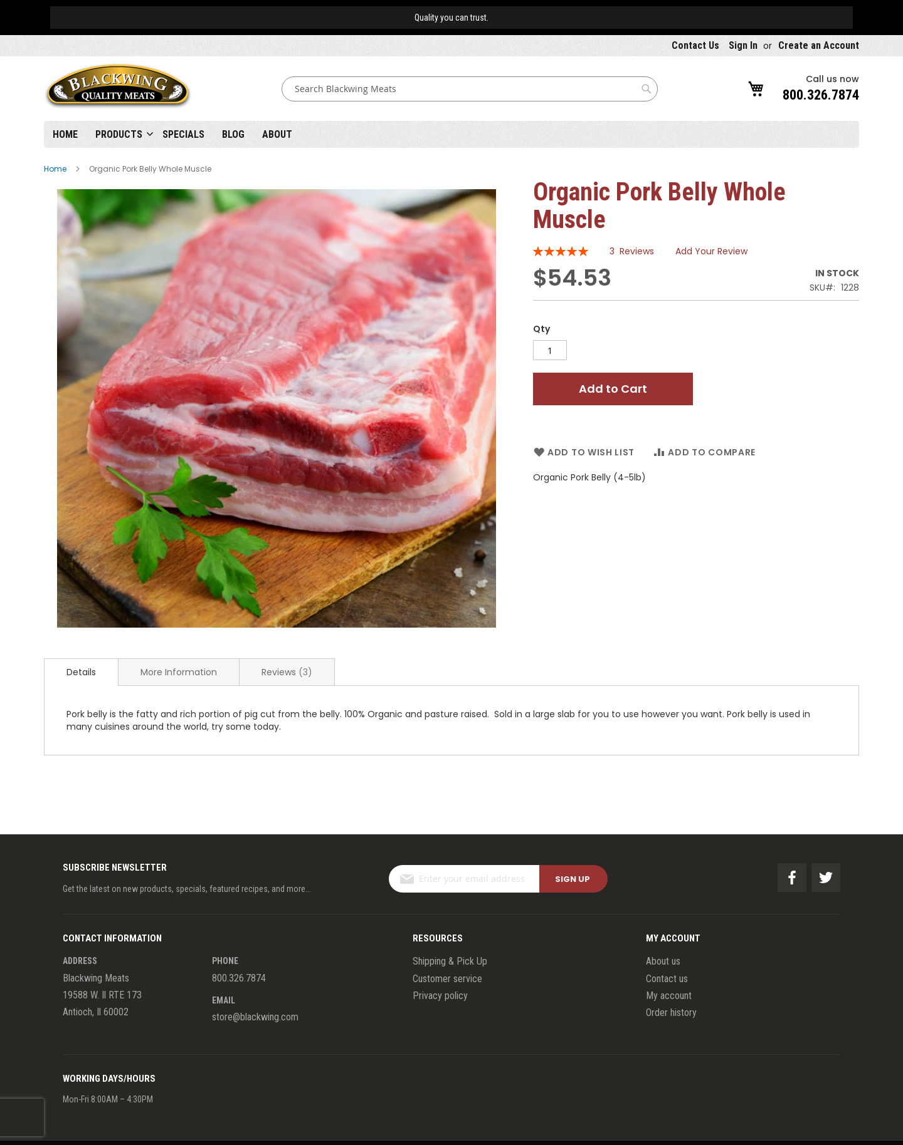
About (277, 134)
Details (81, 672)
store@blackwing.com (255, 1017)
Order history (671, 1012)
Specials (183, 134)
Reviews (286, 672)
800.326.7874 (821, 95)
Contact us (667, 979)
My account (669, 996)
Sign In (743, 45)
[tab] (81, 672)
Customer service (447, 979)
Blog (233, 134)
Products (118, 134)
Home (65, 134)
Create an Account (818, 45)
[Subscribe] (573, 879)
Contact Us (695, 45)
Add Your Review (711, 251)
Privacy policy (440, 996)
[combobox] (470, 88)
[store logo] (118, 89)
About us (663, 961)
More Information (178, 672)
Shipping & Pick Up (450, 961)
